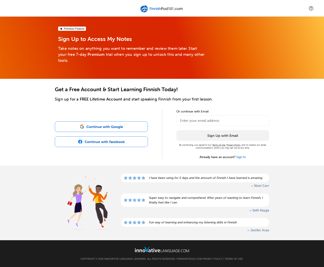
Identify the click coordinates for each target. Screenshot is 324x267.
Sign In (241, 157)
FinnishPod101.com (189, 258)
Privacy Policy (233, 144)
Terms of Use (218, 144)
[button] (311, 8)
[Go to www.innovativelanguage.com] (162, 249)
